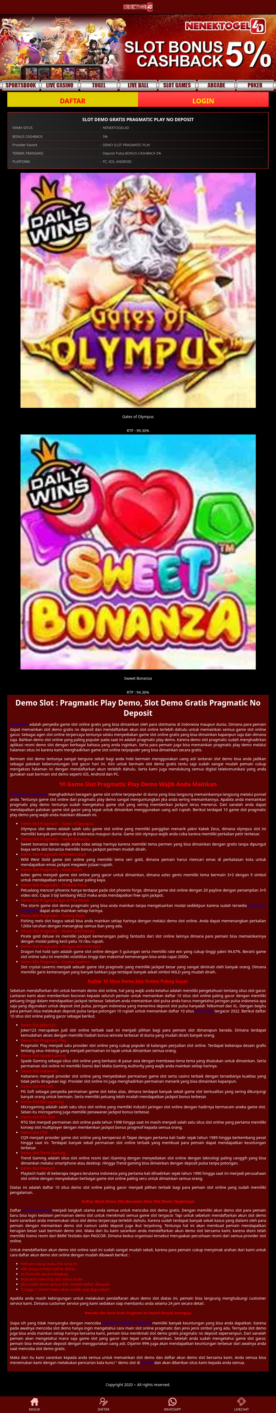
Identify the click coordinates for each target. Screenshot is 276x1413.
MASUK (34, 1405)
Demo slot (19, 724)
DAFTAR (72, 100)
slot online (204, 1011)
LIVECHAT (241, 1405)
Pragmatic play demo (29, 794)
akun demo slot (37, 1210)
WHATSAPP (172, 1405)
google (147, 1362)
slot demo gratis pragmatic (126, 1323)
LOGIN (203, 100)
